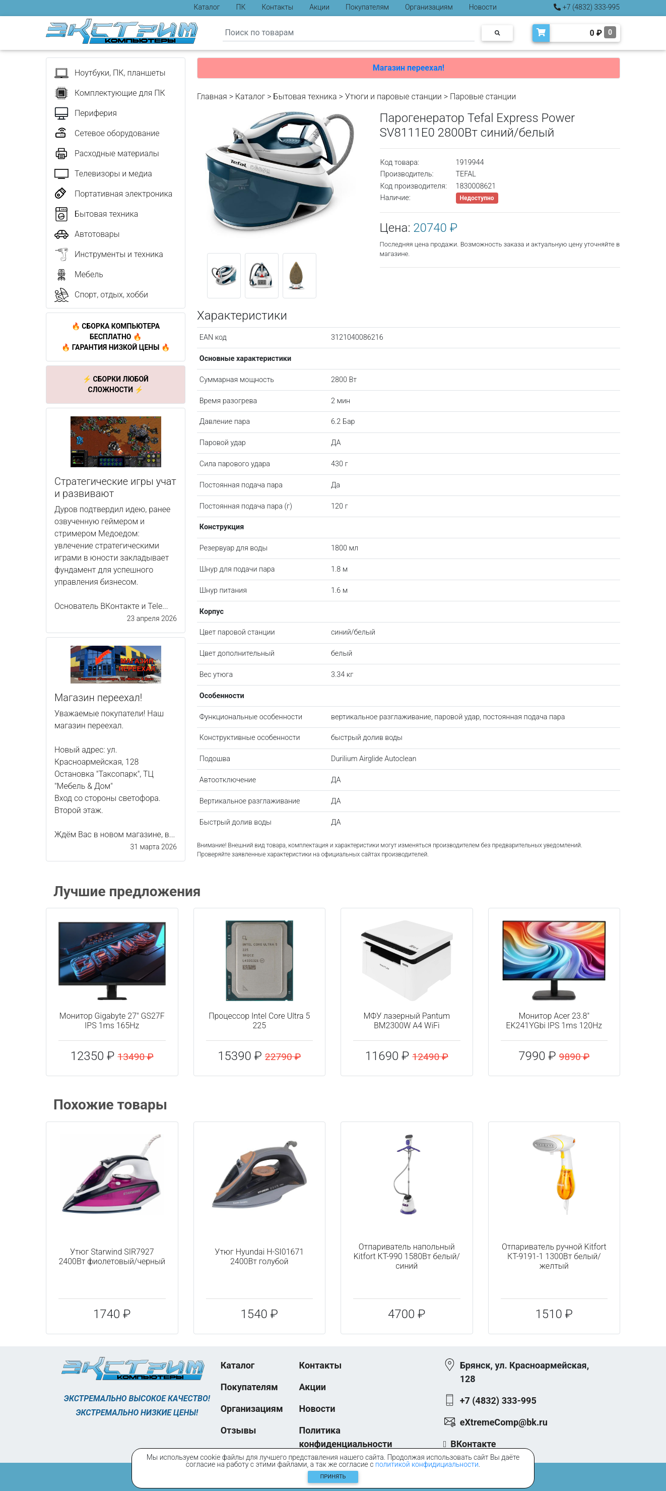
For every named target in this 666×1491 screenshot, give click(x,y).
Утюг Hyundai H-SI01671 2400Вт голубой (259, 1256)
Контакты (277, 7)
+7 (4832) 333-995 (587, 7)
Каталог (207, 7)
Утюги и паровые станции (393, 96)
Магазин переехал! (408, 68)
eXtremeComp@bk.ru (504, 1422)
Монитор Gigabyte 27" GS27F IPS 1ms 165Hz (112, 1020)
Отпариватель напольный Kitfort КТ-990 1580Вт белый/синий (407, 1256)
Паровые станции (483, 96)
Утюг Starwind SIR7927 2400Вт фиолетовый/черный (111, 1256)
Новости (483, 7)
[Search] (349, 33)
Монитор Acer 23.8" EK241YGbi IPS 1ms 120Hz (554, 1020)
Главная (212, 96)
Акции (319, 7)
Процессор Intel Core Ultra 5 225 (259, 1020)
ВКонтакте (473, 1444)
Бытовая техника (305, 96)
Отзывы (238, 1430)
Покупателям (367, 7)
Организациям (429, 7)
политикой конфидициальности (427, 1464)
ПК (241, 7)
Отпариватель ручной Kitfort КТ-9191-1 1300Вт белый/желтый (554, 1256)
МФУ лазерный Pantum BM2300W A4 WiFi (406, 1020)
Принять (333, 1476)
